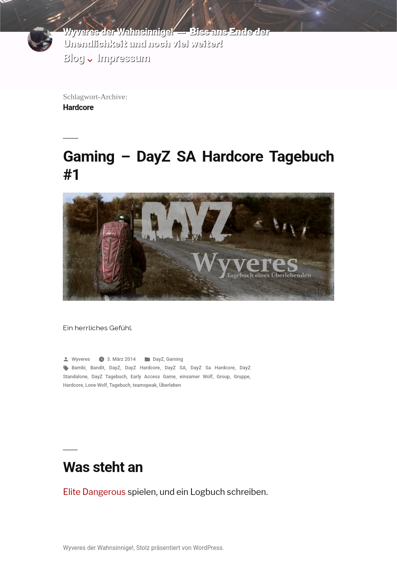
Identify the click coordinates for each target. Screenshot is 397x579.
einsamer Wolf (196, 376)
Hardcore (73, 385)
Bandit (97, 367)
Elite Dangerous (94, 492)
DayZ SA (175, 367)
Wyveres (81, 359)
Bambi (79, 367)
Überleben (170, 385)
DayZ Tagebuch (108, 376)
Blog (73, 58)
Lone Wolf (96, 385)
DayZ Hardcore (142, 367)
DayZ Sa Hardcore (213, 367)
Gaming (174, 359)
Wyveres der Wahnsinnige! (118, 31)
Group (223, 376)
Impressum (123, 58)
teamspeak (145, 385)
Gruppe (242, 376)
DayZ (158, 359)
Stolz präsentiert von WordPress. (180, 547)
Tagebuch (120, 385)
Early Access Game (153, 376)
